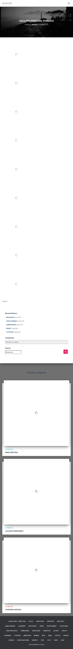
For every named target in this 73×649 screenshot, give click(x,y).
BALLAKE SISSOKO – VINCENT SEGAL (17, 621)
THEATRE (56, 640)
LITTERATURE (9, 332)
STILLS (49, 640)
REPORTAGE (11, 640)
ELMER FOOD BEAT (32, 626)
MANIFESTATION (27, 635)
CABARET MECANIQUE (10, 626)
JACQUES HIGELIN (36, 630)
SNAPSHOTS (35, 640)
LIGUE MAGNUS (7, 635)
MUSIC (43, 635)
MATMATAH (36, 635)
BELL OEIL (31, 621)
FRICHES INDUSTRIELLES (12, 630)
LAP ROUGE (56, 630)
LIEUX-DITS (64, 630)
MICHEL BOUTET (60, 621)
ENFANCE (8, 328)
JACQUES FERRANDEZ (11, 321)
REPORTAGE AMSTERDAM (23, 640)
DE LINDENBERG (21, 626)
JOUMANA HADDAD (11, 325)
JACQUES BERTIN (40, 621)
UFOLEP (62, 640)
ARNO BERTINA (10, 317)
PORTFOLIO (57, 635)
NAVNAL (50, 635)
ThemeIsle (42, 644)
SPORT (42, 640)
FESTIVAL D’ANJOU (64, 626)
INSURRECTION (46, 630)
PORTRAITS (66, 635)
